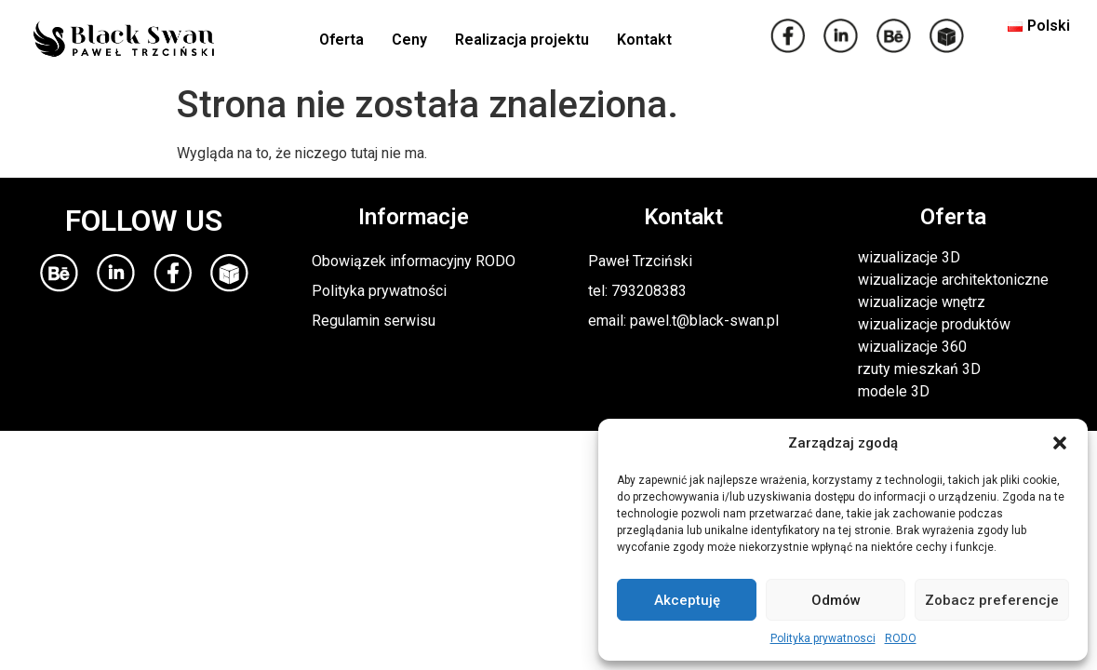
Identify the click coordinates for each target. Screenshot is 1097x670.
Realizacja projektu (522, 39)
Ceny (409, 39)
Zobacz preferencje (992, 600)
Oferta (341, 39)
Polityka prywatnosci (823, 638)
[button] (1059, 443)
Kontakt (644, 39)
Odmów (836, 600)
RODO (900, 638)
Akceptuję (687, 600)
